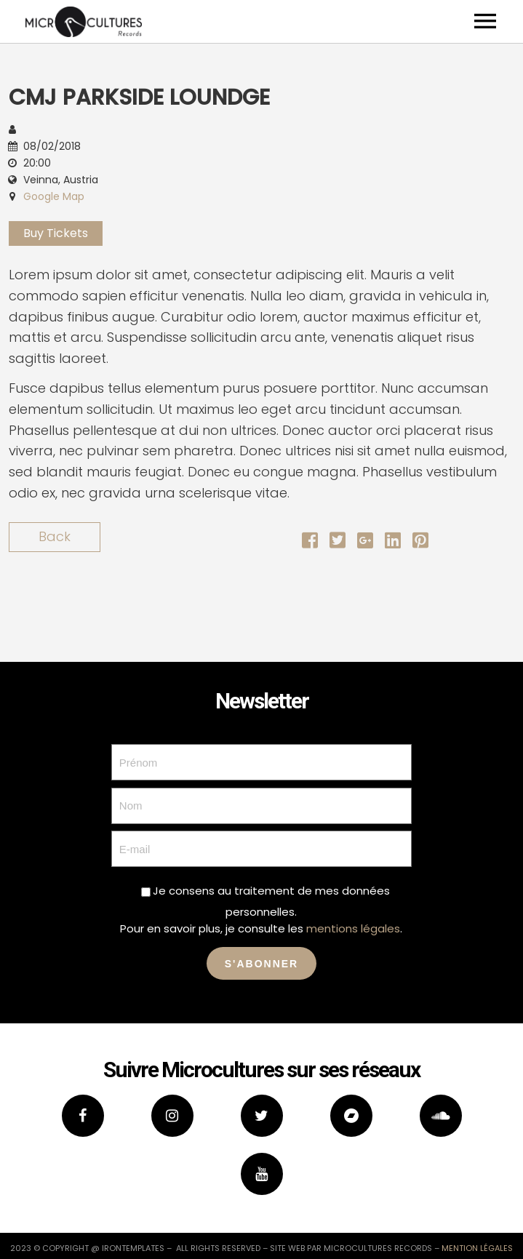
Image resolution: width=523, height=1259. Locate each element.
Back (55, 536)
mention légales (477, 1248)
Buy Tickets (55, 233)
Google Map (53, 196)
